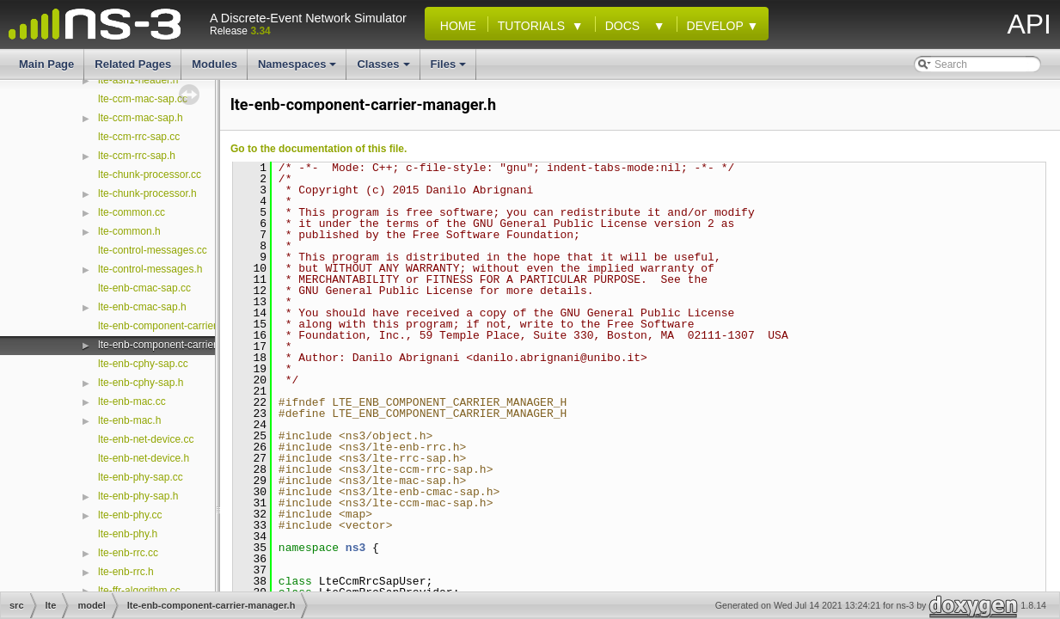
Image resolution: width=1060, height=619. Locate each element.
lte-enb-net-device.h (143, 458)
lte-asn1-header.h (138, 80)
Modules (214, 64)
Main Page (46, 64)
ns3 (355, 547)
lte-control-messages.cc (152, 250)
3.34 (260, 31)
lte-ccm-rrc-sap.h (136, 156)
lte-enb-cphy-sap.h (140, 383)
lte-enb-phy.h (127, 534)
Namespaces (299, 69)
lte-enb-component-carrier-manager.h (183, 345)
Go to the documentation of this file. (318, 149)
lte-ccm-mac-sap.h (140, 118)
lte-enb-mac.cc (132, 401)
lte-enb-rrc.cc (128, 553)
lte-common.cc (131, 212)
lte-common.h (129, 231)
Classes (384, 69)
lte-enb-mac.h (129, 420)
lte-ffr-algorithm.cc (139, 591)
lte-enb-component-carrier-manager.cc (185, 326)
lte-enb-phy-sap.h (138, 496)
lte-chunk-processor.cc (149, 175)
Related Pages (133, 64)
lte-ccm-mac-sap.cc (142, 99)
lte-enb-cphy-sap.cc (143, 364)
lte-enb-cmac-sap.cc (144, 288)
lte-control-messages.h (150, 269)
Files (450, 69)
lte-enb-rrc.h (126, 572)
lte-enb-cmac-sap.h (142, 307)
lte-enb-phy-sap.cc (140, 477)
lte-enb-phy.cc (130, 515)
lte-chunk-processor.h (147, 193)
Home (454, 26)
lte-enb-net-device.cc (145, 439)
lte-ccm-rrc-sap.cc (139, 137)
